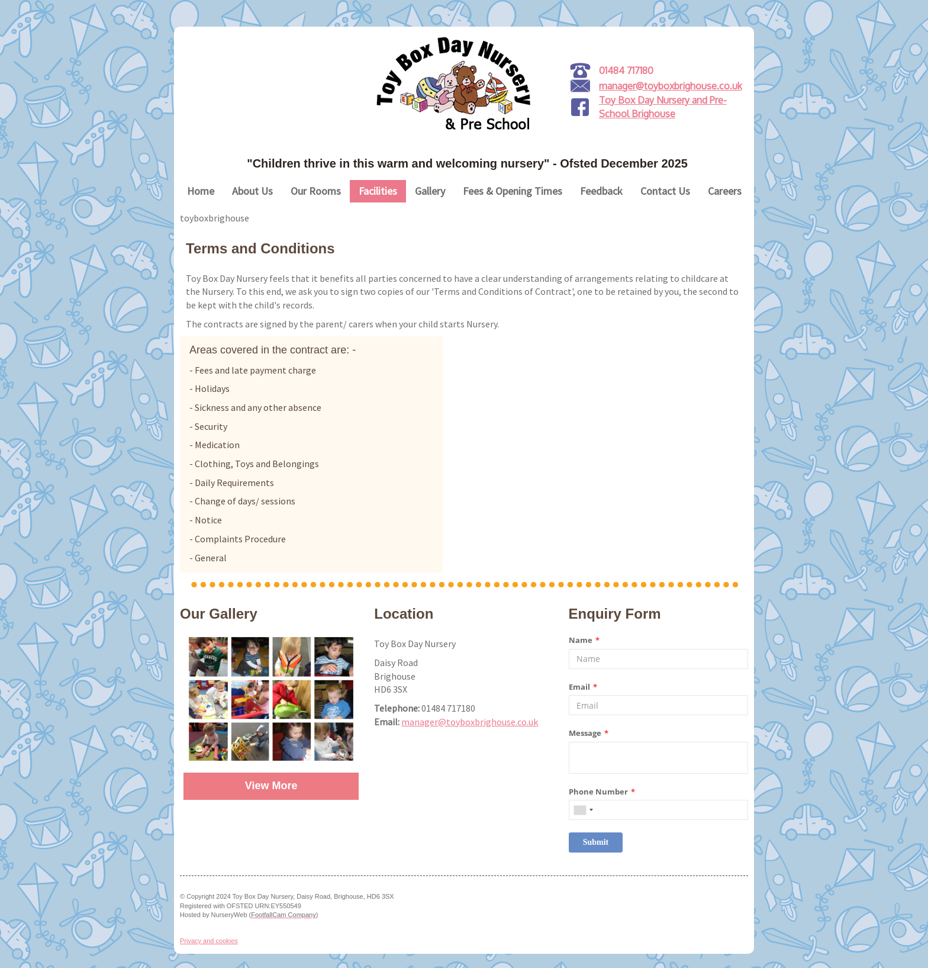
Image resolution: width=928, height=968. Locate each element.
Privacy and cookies (209, 940)
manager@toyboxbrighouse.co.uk (670, 86)
